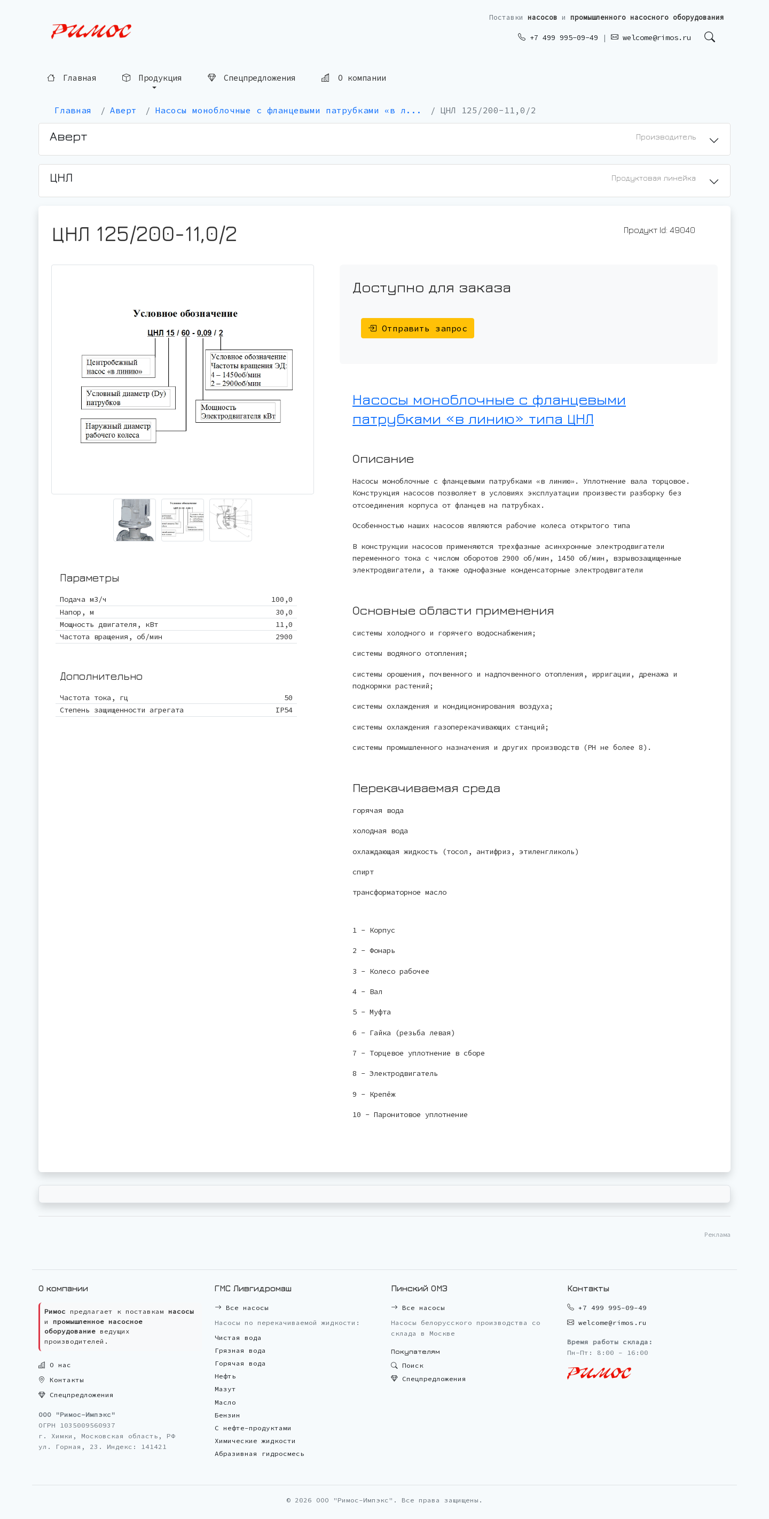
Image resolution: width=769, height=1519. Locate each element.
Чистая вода (238, 1338)
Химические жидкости (255, 1441)
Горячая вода (240, 1363)
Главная (72, 78)
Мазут (225, 1389)
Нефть (225, 1376)
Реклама (717, 1234)
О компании (353, 77)
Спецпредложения (252, 78)
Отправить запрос (417, 328)
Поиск (407, 1365)
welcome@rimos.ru (651, 37)
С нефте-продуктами (253, 1428)
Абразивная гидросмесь (259, 1454)
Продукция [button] (152, 78)
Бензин (227, 1415)
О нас (54, 1365)
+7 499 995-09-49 (558, 37)
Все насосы (242, 1308)
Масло (225, 1402)
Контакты (61, 1380)
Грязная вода (240, 1350)
